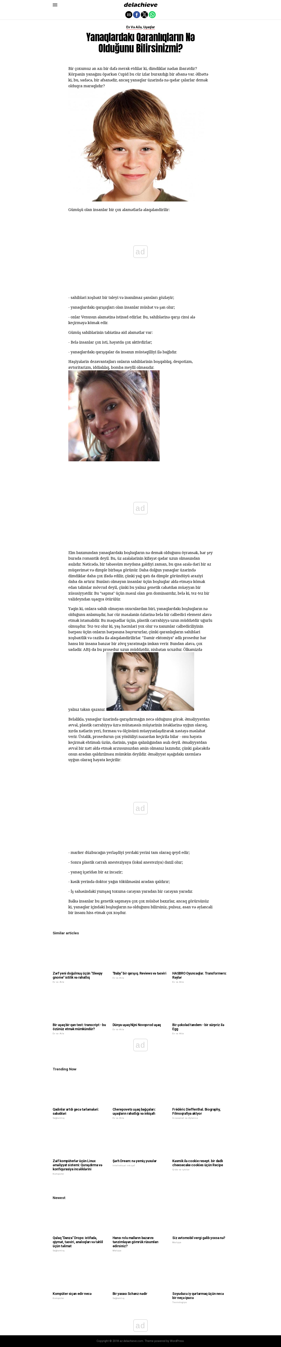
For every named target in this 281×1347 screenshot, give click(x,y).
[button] (55, 5)
